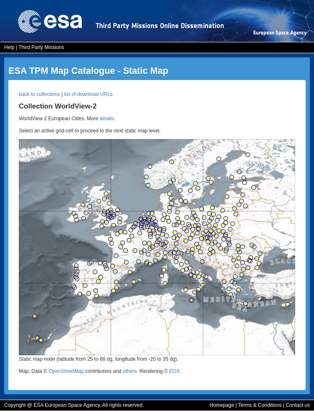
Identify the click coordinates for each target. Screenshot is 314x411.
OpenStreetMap (66, 371)
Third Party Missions (41, 47)
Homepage (221, 405)
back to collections (39, 94)
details (107, 118)
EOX (174, 371)
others (129, 371)
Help (9, 47)
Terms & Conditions (260, 405)
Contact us (298, 405)
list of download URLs (88, 94)
